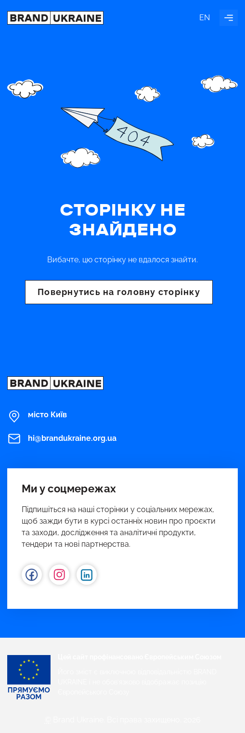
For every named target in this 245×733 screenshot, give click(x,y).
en (204, 17)
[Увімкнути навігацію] (228, 18)
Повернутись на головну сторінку (119, 292)
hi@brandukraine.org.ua (61, 439)
